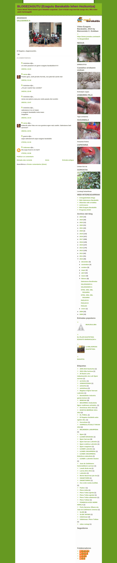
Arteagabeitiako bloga (87, 198)
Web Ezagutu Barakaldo (87, 207)
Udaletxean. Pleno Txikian (89, 519)
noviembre (85, 264)
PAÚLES (84, 306)
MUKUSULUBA (91, 324)
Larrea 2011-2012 (86, 471)
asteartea (83, 386)
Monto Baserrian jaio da (88, 475)
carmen (84, 556)
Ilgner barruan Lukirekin (88, 441)
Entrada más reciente (24, 160)
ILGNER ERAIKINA (86, 437)
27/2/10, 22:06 (26, 153)
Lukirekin (83, 473)
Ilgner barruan (85, 439)
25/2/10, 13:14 (26, 118)
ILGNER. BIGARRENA (87, 451)
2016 (81, 242)
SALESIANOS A (23, 21)
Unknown (26, 147)
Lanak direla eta (85, 468)
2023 (81, 222)
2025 (81, 217)
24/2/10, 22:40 (26, 91)
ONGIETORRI (84, 478)
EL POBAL (83, 415)
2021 (81, 228)
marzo (83, 276)
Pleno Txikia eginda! (87, 495)
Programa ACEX (85, 210)
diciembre (85, 262)
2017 (81, 239)
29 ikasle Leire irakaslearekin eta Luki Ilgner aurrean (87, 376)
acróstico (83, 381)
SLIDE (82, 512)
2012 (81, 253)
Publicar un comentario (25, 156)
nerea (25, 74)
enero (83, 309)
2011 (81, 256)
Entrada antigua (68, 160)
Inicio (47, 160)
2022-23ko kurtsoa (86, 371)
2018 (81, 236)
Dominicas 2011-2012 (87, 407)
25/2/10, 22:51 (26, 131)
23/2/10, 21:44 (26, 80)
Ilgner (82, 434)
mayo (83, 270)
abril (83, 273)
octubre (84, 267)
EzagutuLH (85, 551)
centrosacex (83, 205)
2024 (81, 220)
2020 (81, 231)
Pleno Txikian (85, 500)
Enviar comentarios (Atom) (37, 164)
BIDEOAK (83, 400)
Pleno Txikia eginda (87, 492)
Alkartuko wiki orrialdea (87, 202)
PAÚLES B (85, 300)
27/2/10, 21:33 (26, 142)
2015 (81, 245)
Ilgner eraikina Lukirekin (88, 444)
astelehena (84, 388)
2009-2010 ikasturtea (87, 369)
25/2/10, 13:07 (26, 102)
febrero (84, 278)
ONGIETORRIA (85, 480)
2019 (81, 234)
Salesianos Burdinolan (89, 281)
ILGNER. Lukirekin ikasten (89, 458)
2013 (81, 250)
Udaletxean (84, 517)
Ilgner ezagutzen (86, 446)
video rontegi (84, 524)
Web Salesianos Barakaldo (89, 200)
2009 (81, 311)
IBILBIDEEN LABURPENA (89, 429)
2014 (81, 248)
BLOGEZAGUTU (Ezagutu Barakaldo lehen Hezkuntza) (56, 6)
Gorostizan (84, 422)
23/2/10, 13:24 (26, 69)
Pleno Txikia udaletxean (88, 497)
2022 (81, 225)
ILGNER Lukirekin (86, 449)
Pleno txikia (84, 490)
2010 (81, 259)
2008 (81, 314)
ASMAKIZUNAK (85, 383)
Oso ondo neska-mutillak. (89, 483)
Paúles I (82, 488)
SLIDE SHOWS (85, 514)
